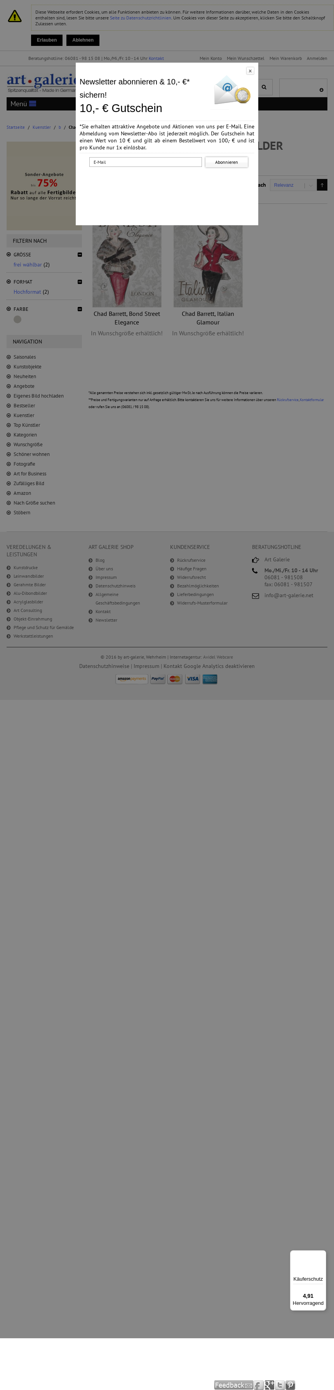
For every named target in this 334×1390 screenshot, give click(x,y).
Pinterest (290, 1385)
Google (269, 1385)
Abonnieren (226, 162)
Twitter (280, 1385)
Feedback (234, 1385)
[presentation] (169, 184)
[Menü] (321, 1255)
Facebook (259, 1385)
